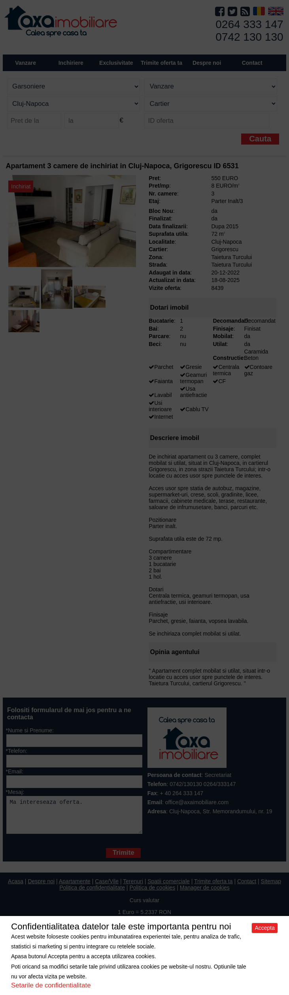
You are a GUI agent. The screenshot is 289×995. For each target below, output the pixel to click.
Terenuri (133, 887)
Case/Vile (107, 887)
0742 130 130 (249, 37)
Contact (252, 63)
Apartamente (75, 887)
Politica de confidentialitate (92, 893)
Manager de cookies (205, 893)
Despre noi (41, 887)
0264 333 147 (249, 24)
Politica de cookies (152, 893)
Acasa (15, 887)
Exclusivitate (116, 63)
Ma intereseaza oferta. (74, 818)
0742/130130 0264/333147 (203, 784)
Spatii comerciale (168, 887)
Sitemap (271, 887)
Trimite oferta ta (161, 63)
